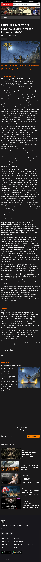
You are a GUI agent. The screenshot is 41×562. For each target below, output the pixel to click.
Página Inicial (5, 538)
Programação (5, 541)
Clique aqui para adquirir (25, 69)
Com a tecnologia (6, 559)
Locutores (5, 544)
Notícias (4, 547)
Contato (16, 538)
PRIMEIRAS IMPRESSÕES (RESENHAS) (24, 544)
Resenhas (4, 39)
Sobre (15, 547)
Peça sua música (18, 541)
